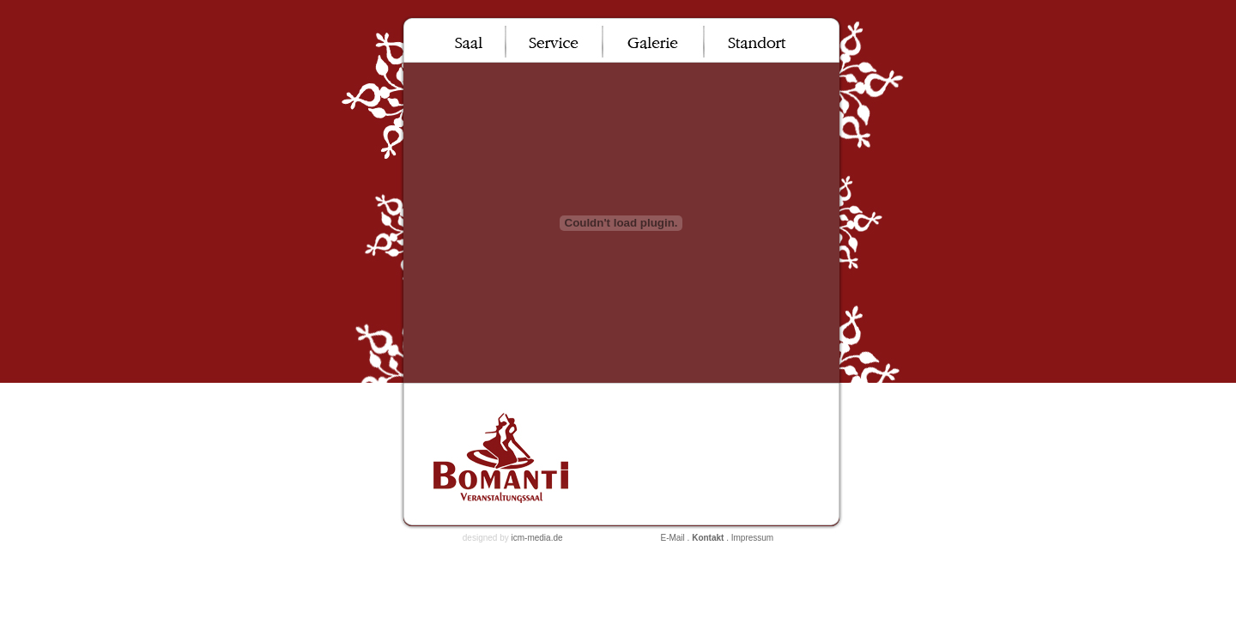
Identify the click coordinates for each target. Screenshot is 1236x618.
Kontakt (708, 537)
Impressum (752, 537)
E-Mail (672, 537)
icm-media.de (537, 537)
